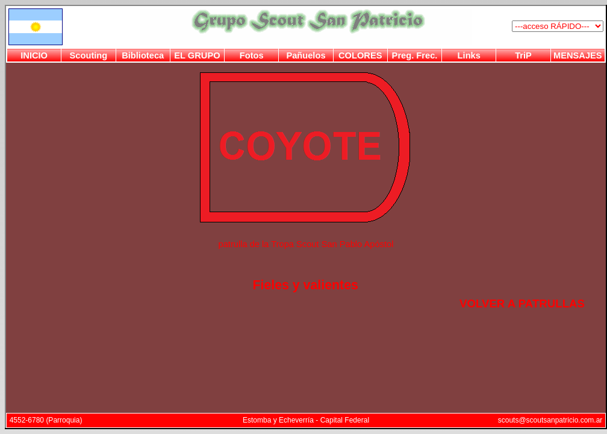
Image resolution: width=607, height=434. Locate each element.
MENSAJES (577, 55)
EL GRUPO (197, 55)
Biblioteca (143, 55)
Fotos (252, 55)
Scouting (89, 55)
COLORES (360, 55)
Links (469, 55)
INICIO (34, 55)
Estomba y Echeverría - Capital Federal (306, 420)
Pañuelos (305, 55)
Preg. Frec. (415, 55)
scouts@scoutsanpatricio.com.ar (550, 420)
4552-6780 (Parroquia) (46, 420)
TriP (523, 55)
